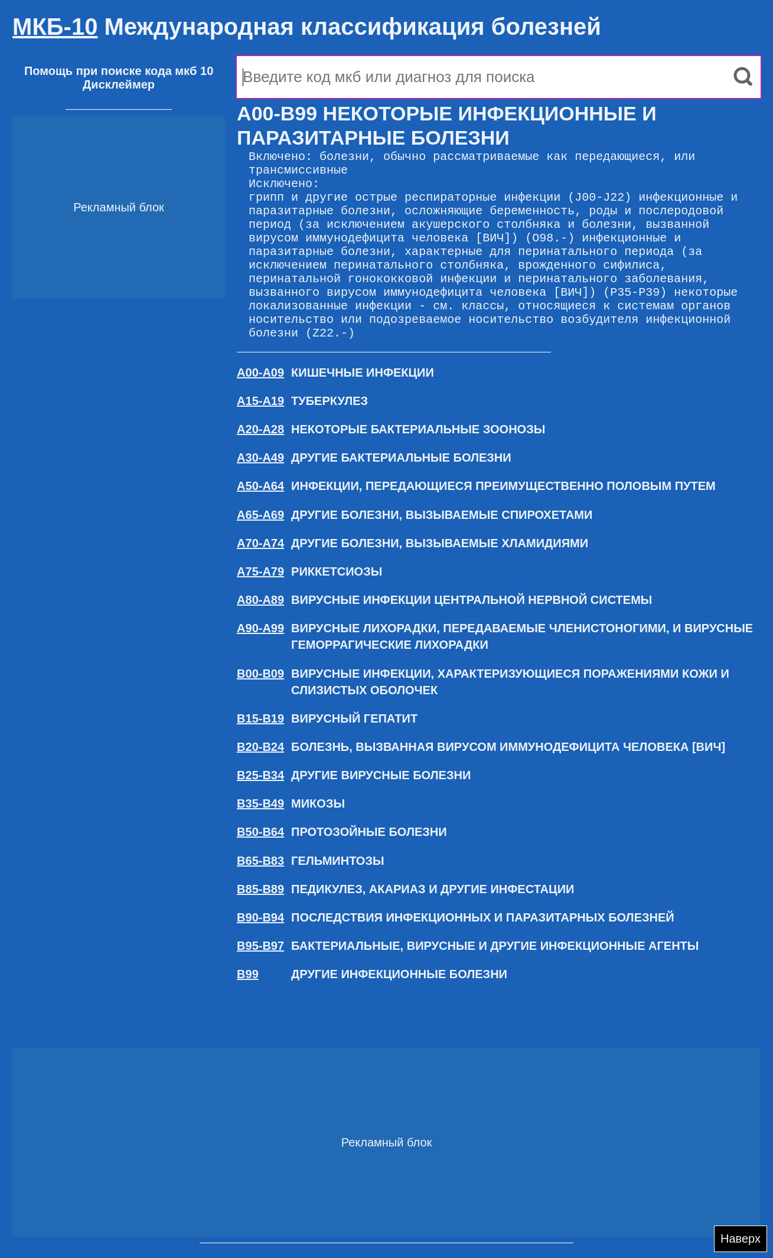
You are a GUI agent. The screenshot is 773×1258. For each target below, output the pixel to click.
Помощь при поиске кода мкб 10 (118, 70)
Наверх (740, 1238)
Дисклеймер (119, 84)
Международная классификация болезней (306, 27)
